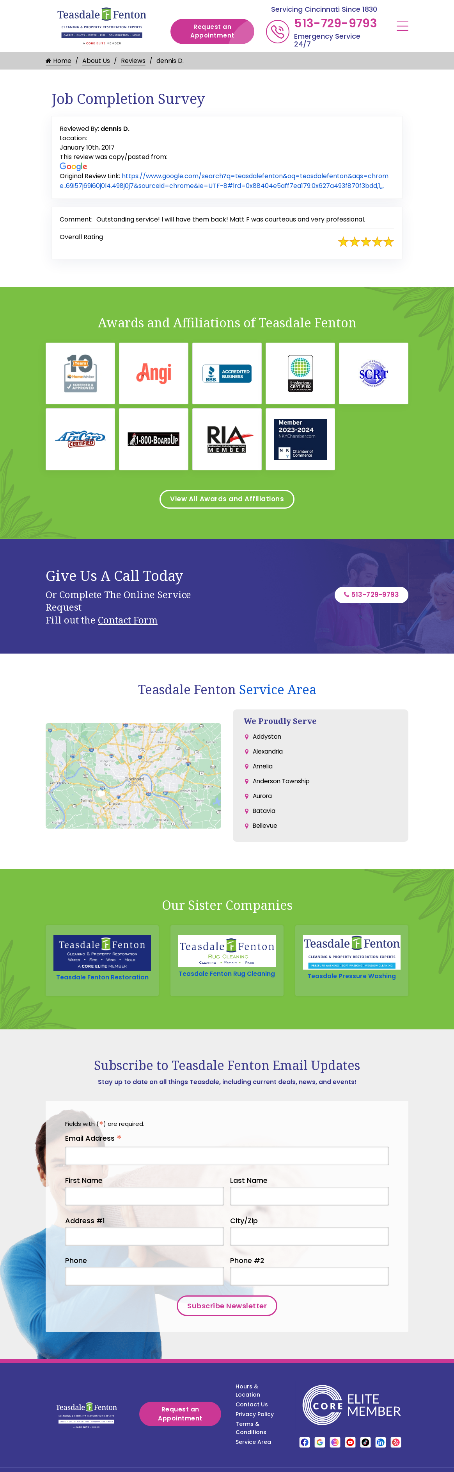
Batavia (264, 819)
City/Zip (244, 1234)
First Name (84, 1194)
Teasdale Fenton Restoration (102, 981)
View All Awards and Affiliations (227, 502)
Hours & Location (248, 1404)
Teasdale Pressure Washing (351, 980)
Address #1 (85, 1234)
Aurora (263, 803)
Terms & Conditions (251, 1442)
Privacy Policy (255, 1428)
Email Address (93, 1152)
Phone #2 (247, 1274)
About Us (96, 60)
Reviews (133, 60)
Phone (76, 1274)
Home (58, 60)
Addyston (267, 741)
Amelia (263, 772)
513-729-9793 (335, 23)
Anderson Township (283, 788)
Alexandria (269, 756)
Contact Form (128, 624)
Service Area (277, 693)
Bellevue (265, 835)
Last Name (249, 1194)
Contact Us (252, 1418)
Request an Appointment (222, 31)
